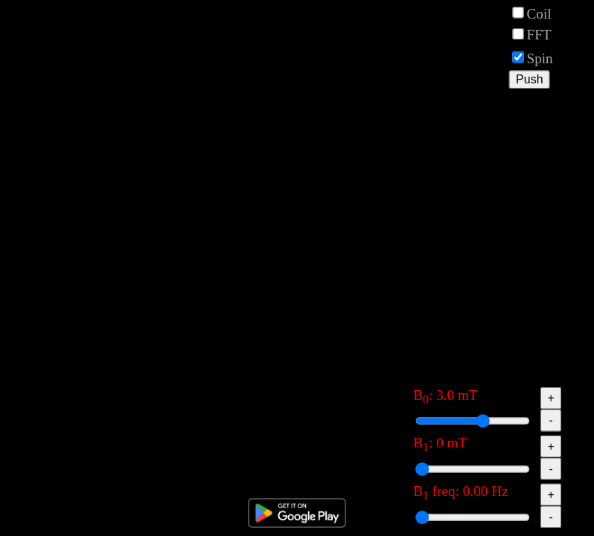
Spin (532, 57)
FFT (531, 34)
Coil (537, 12)
